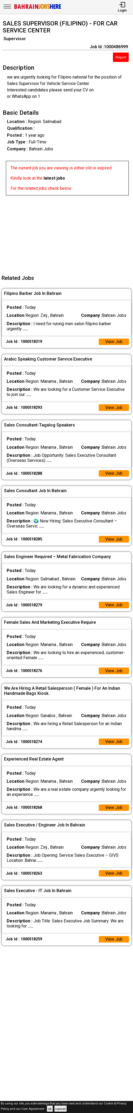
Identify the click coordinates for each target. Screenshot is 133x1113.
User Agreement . (33, 1109)
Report (120, 57)
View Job (114, 341)
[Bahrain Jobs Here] (38, 8)
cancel (60, 1109)
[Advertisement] (68, 232)
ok (50, 1109)
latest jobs (54, 178)
